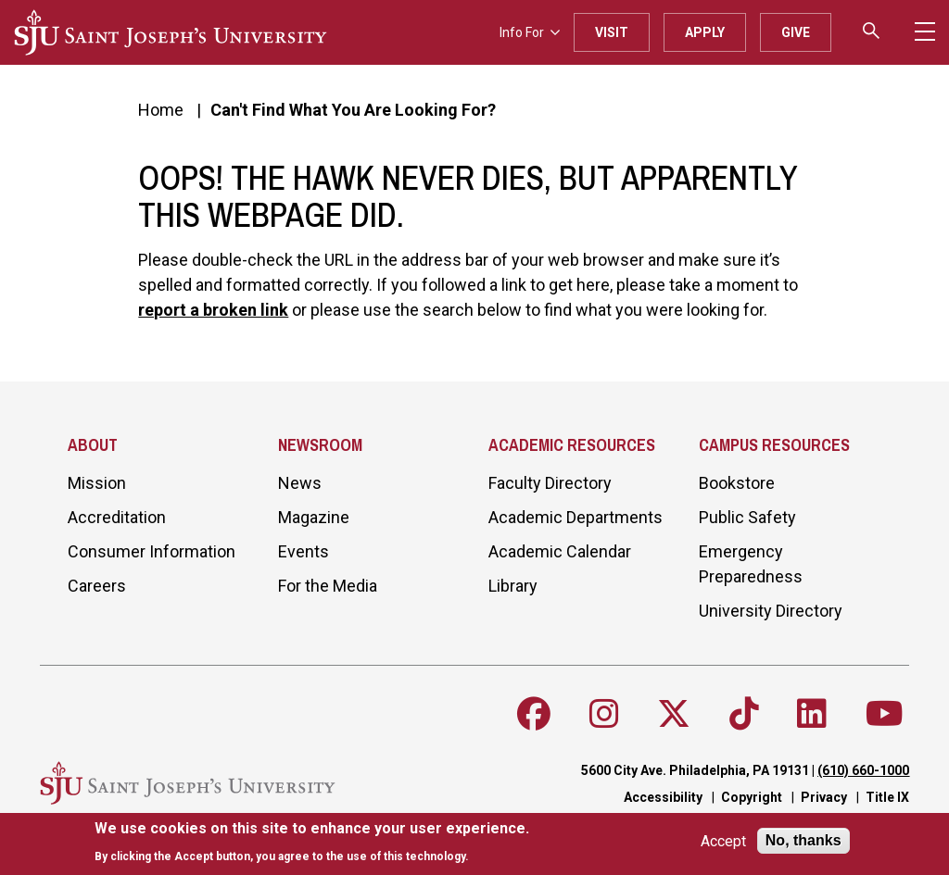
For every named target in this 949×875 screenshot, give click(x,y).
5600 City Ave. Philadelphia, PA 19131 (695, 770)
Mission (97, 483)
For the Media (327, 585)
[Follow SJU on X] (674, 714)
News (300, 483)
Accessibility (663, 797)
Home (160, 109)
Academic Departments (575, 517)
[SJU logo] (170, 32)
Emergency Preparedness (751, 564)
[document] (312, 842)
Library (513, 585)
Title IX (887, 797)
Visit (611, 32)
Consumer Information (151, 551)
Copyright (751, 797)
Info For (530, 32)
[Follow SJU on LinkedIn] (812, 714)
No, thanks (803, 840)
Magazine (313, 517)
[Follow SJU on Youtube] (884, 714)
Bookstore (737, 483)
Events (303, 551)
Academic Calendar (559, 551)
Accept (723, 841)
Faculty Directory (550, 483)
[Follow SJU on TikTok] (744, 714)
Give (795, 32)
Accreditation (117, 517)
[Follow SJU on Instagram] (604, 714)
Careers (97, 585)
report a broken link (213, 309)
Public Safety (747, 517)
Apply (705, 32)
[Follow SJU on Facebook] (534, 714)
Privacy (824, 797)
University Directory (770, 610)
